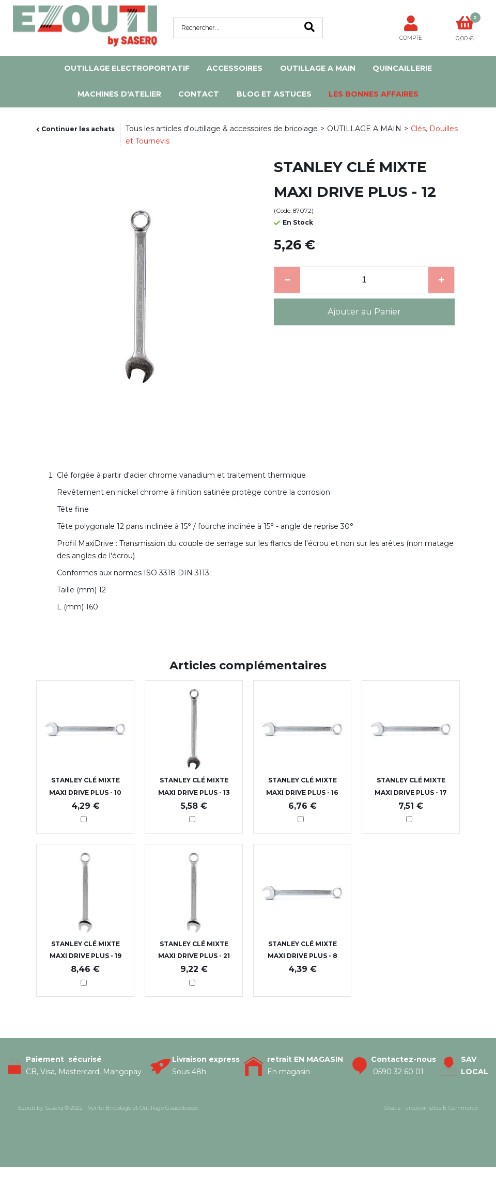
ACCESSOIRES (234, 68)
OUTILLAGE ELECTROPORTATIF (127, 68)
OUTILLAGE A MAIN (317, 68)
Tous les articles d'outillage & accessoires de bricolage (222, 128)
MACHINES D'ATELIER (119, 94)
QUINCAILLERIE (402, 68)
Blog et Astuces (274, 94)
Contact (198, 94)
